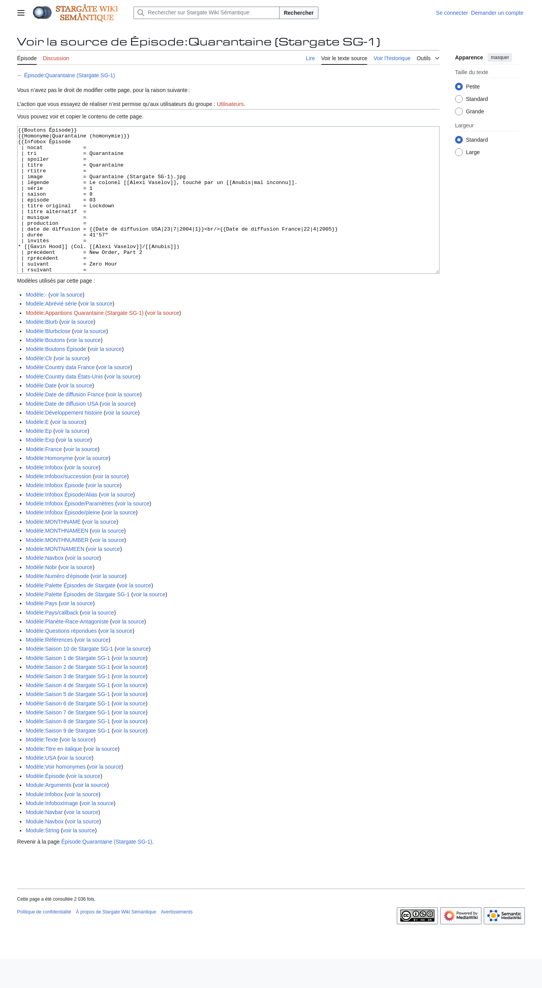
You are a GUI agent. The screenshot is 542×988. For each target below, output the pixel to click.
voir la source (66, 324)
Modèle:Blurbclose (48, 360)
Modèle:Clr (39, 387)
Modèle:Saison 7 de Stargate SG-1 (68, 741)
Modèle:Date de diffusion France (65, 423)
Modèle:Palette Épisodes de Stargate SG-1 (78, 623)
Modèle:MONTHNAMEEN (57, 560)
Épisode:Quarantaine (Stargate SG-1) (69, 75)
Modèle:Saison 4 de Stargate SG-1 (68, 714)
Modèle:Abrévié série (51, 333)
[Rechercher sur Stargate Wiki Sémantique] (207, 13)
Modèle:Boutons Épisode (56, 378)
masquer (500, 57)
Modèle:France (44, 478)
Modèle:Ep (39, 460)
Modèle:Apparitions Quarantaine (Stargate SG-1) (85, 342)
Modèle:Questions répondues (61, 660)
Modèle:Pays (41, 632)
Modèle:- (36, 324)
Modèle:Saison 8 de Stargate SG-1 (68, 750)
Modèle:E (37, 451)
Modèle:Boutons (45, 369)
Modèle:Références (49, 669)
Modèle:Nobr (41, 596)
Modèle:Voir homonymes (55, 796)
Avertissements (177, 941)
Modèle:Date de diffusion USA (62, 433)
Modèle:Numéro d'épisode (57, 605)
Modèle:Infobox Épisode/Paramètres (69, 533)
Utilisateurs (230, 104)
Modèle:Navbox (44, 587)
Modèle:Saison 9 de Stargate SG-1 (68, 760)
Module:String (42, 859)
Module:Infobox (44, 823)
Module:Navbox (44, 850)
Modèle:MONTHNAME (53, 551)
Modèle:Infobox (44, 496)
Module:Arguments (48, 814)
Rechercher (299, 13)
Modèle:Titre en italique (54, 778)
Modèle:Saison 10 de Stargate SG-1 (69, 678)
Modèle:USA (41, 787)
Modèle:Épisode (45, 805)
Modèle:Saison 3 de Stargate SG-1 (68, 705)
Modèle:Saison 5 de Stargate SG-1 (68, 723)
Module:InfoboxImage (52, 832)
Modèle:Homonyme (49, 487)
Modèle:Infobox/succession (58, 505)
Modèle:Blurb (42, 351)
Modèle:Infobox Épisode (55, 514)
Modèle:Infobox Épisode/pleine (63, 541)
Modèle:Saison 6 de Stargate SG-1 (68, 732)
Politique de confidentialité (44, 941)
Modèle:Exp (40, 469)
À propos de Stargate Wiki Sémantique (116, 941)
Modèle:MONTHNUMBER (57, 569)
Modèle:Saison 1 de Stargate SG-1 (68, 687)
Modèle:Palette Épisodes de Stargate (70, 614)
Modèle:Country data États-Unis (64, 406)
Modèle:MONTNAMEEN (55, 578)
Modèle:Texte (42, 769)
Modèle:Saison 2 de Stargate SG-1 (68, 696)
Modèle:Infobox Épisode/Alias (61, 524)
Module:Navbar (44, 841)
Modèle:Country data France (60, 396)
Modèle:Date (41, 415)
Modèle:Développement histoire (64, 442)
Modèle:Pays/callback (52, 642)
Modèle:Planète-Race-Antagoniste (67, 651)
